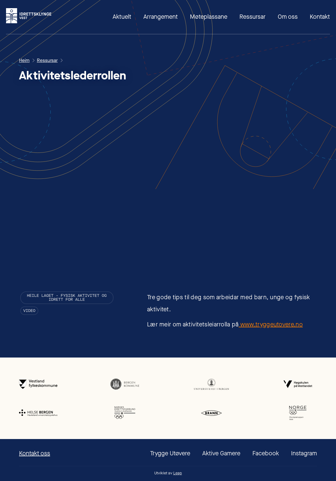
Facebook (265, 453)
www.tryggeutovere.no (270, 324)
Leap (177, 473)
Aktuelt (122, 17)
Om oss (288, 17)
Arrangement (160, 17)
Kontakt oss (34, 453)
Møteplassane (208, 17)
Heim (24, 60)
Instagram (304, 453)
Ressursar (252, 17)
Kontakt (320, 17)
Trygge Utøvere (170, 453)
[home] (28, 15)
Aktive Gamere (221, 453)
